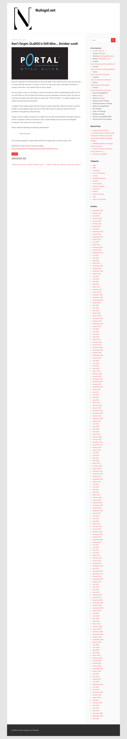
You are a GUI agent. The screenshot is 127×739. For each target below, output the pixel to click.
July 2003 (96, 700)
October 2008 (97, 637)
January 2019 (97, 345)
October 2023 (97, 234)
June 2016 (96, 426)
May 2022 (96, 260)
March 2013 (96, 524)
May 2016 (96, 429)
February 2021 (97, 289)
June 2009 (96, 616)
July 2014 (96, 484)
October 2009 (97, 605)
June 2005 (96, 682)
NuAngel (100, 95)
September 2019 (98, 324)
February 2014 (97, 497)
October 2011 (97, 563)
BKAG (94, 168)
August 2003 (97, 697)
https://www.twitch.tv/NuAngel (101, 90)
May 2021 (96, 281)
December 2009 (98, 600)
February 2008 (97, 658)
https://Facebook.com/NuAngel (101, 80)
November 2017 (98, 382)
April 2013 (96, 521)
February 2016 (97, 437)
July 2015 (96, 453)
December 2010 (98, 571)
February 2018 (97, 374)
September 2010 (98, 579)
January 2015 (97, 468)
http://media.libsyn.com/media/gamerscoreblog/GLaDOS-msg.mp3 (35, 149)
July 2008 (96, 645)
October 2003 (97, 695)
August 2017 (97, 389)
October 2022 (97, 250)
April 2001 (96, 711)
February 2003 (97, 703)
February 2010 (97, 595)
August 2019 (97, 326)
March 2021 (96, 287)
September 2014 (98, 479)
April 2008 (96, 653)
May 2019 (96, 334)
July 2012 (96, 545)
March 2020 (96, 313)
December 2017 (98, 379)
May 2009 (96, 618)
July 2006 (96, 674)
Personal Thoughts (98, 186)
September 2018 (98, 355)
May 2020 (96, 308)
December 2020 (98, 295)
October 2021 (97, 268)
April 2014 (96, 492)
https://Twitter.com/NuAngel (100, 74)
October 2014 (97, 476)
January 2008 (97, 660)
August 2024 (97, 226)
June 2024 (96, 229)
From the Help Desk (99, 173)
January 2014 (97, 500)
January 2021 (97, 292)
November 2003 (98, 692)
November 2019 (98, 318)
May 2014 (96, 489)
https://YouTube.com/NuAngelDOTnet (103, 69)
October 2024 (97, 224)
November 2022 (98, 247)
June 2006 (96, 676)
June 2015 (96, 455)
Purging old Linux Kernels (100, 130)
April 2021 (96, 284)
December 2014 (98, 471)
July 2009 (96, 613)
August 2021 (97, 274)
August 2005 (97, 679)
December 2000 (98, 713)
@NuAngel (101, 53)
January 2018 (97, 376)
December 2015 (98, 442)
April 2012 (96, 553)
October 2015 (97, 447)
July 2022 (96, 255)
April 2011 (96, 568)
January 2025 (97, 221)
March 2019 (96, 339)
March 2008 (96, 655)
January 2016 (97, 439)
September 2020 (98, 300)
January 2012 (97, 561)
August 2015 (97, 450)
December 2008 (98, 632)
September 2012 (98, 539)
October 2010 (97, 576)
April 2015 (96, 460)
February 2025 (97, 218)
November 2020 (98, 297)
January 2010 (97, 597)
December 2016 (98, 410)
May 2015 (96, 458)
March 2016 (96, 434)
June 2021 (96, 279)
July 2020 (96, 305)
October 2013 (97, 508)
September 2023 (98, 237)
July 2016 (96, 424)
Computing (96, 170)
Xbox (94, 197)
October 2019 (97, 321)
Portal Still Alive (17, 158)
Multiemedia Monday (99, 178)
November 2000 (98, 716)
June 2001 (96, 708)
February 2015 (97, 466)
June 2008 (96, 647)
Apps (94, 165)
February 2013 (97, 526)
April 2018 (96, 368)
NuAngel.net (45, 10)
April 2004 (96, 690)
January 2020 (97, 316)
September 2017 (98, 387)
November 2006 (98, 668)
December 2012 (98, 532)
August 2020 (97, 302)
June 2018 (96, 363)
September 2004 (98, 684)
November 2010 (98, 574)
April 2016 (96, 431)
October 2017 (97, 384)
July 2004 (96, 687)
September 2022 (98, 253)
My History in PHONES (100, 154)
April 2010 (96, 592)
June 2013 (96, 516)
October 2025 (97, 213)
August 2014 (97, 481)
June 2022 (96, 258)
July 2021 (96, 276)
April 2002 (96, 705)
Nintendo (96, 181)
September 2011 (98, 566)
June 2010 (96, 587)
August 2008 (97, 642)
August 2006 (97, 671)
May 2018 (96, 366)
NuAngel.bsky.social (104, 59)
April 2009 (96, 621)
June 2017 (96, 395)
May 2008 (96, 650)
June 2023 (96, 242)
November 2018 (98, 350)
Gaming (15, 154)
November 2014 (98, 474)
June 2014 (96, 487)
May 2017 (96, 397)
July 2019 (96, 329)
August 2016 (97, 421)
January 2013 (97, 529)
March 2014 (96, 495)
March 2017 (96, 403)
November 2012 (98, 534)
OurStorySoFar (97, 183)
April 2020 (96, 310)
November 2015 (98, 445)
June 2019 (96, 332)
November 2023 (98, 231)
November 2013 (98, 505)
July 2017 (96, 392)
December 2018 (98, 347)
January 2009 (97, 629)
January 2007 (97, 666)
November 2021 (98, 266)
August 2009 (97, 610)
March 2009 (96, 624)
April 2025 (96, 216)
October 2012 (97, 537)
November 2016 (98, 413)
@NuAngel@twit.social (107, 56)
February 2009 (97, 626)
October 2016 (97, 416)
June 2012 (96, 547)
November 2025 (98, 210)
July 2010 (96, 584)
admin (24, 40)
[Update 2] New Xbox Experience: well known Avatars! (63, 164)
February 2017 (97, 405)
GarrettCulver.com (98, 51)
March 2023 (96, 245)
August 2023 (97, 239)
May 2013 (96, 518)
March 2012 (96, 555)
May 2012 (96, 550)
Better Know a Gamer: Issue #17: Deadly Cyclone (28, 164)
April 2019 (96, 337)
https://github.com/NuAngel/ (100, 85)
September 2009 (98, 608)
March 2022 (96, 263)
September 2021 (98, 271)
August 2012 (97, 542)
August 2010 (97, 582)
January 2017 (97, 408)
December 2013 (98, 503)
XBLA (24, 158)
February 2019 (97, 342)
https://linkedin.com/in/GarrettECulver (103, 64)
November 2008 (98, 634)
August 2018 (97, 358)
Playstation (96, 189)
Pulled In (95, 191)
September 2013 (98, 511)
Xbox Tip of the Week (99, 199)
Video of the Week (98, 194)
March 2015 (96, 463)
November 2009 (98, 603)
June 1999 (96, 718)
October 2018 (97, 353)
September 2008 (98, 639)
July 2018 (96, 360)
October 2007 (97, 663)
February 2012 (97, 558)
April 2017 (96, 400)
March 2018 (96, 371)
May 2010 (96, 589)
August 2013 (97, 513)
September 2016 (98, 418)
